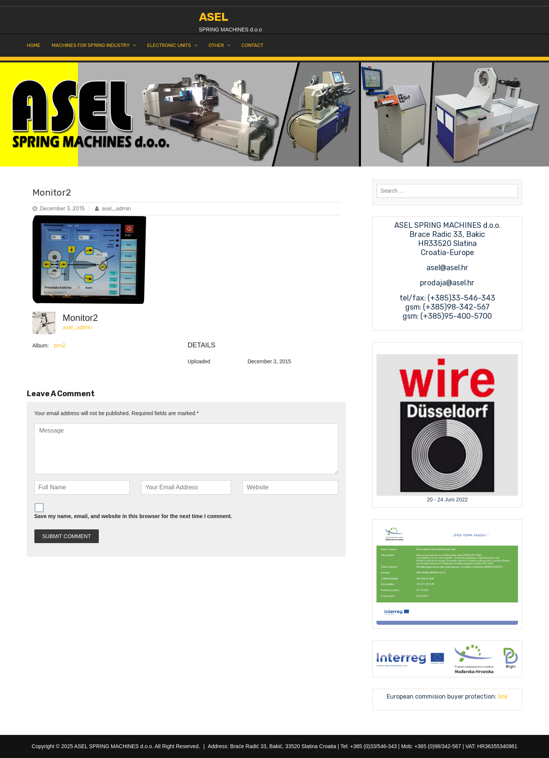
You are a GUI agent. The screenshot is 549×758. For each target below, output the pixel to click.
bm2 (59, 345)
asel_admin (113, 208)
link (502, 696)
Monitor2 (52, 192)
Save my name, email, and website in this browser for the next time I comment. (133, 516)
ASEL (213, 17)
